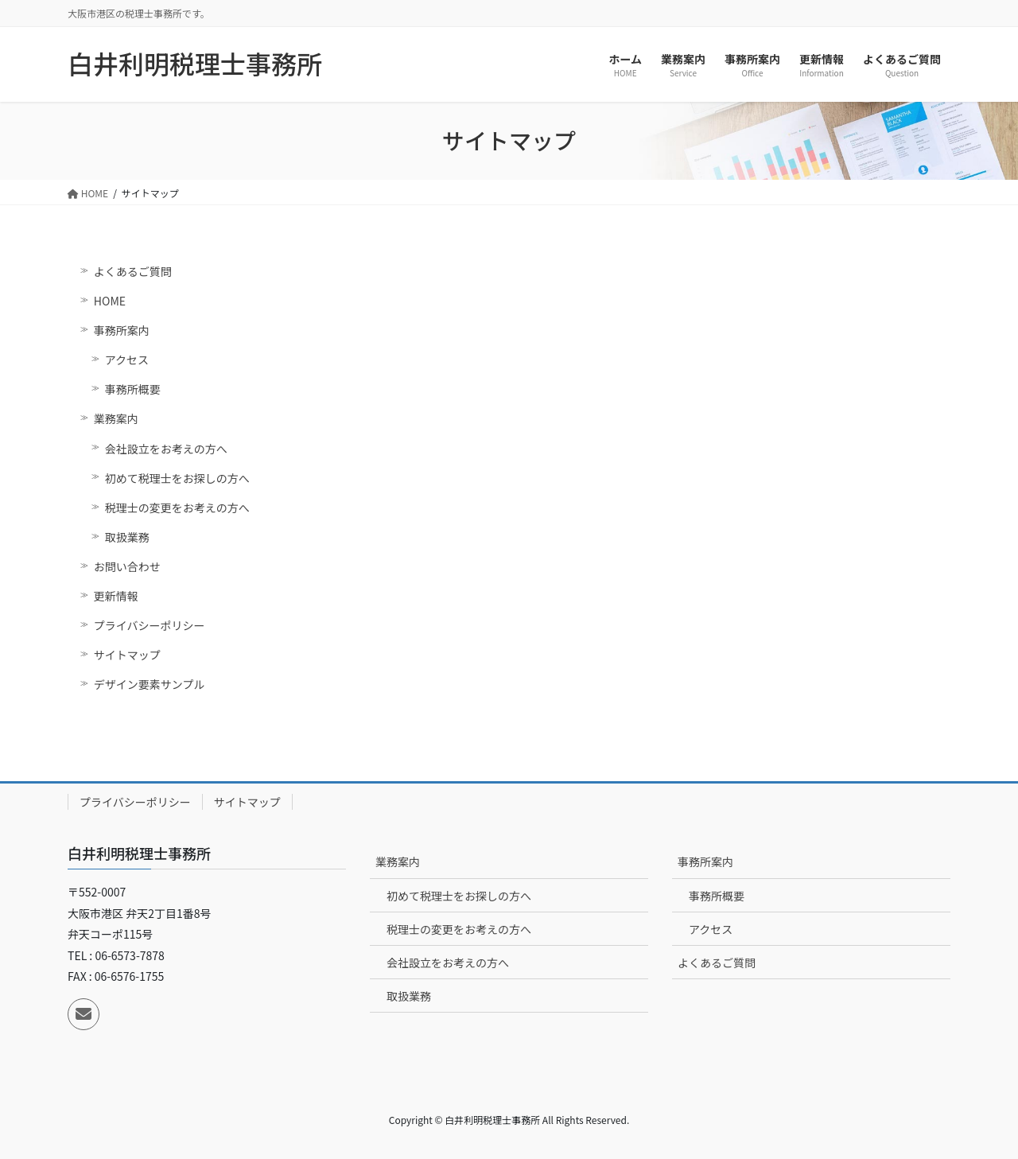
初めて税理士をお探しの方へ (177, 478)
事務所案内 (122, 330)
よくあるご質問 (133, 271)
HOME (110, 301)
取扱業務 (127, 537)
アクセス (127, 360)
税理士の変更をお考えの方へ (177, 507)
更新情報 (116, 596)
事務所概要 (133, 389)
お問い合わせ (127, 566)
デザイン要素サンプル (149, 684)
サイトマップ (127, 655)
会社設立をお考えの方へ (166, 449)
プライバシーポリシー (149, 625)
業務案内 (116, 418)
